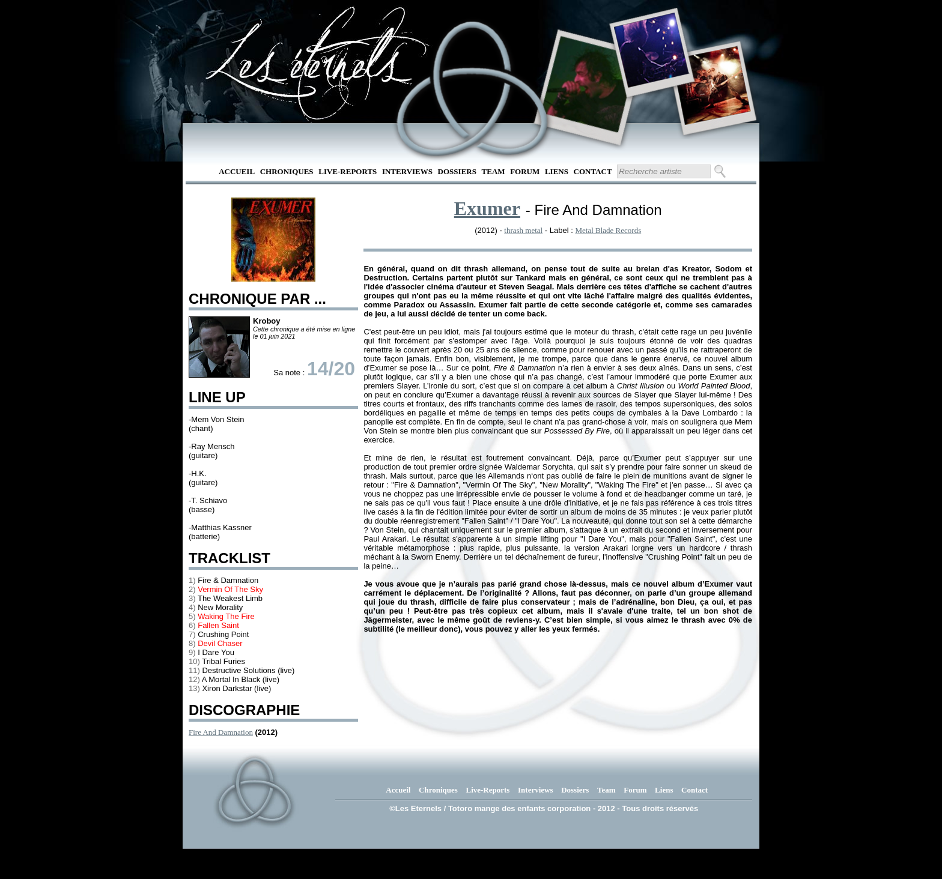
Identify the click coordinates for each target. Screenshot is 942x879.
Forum (524, 171)
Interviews (407, 171)
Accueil (237, 171)
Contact (593, 171)
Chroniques (287, 171)
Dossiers (457, 171)
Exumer (487, 208)
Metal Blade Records (608, 230)
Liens (556, 171)
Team (493, 171)
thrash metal (523, 230)
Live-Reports (347, 171)
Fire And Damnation (221, 732)
